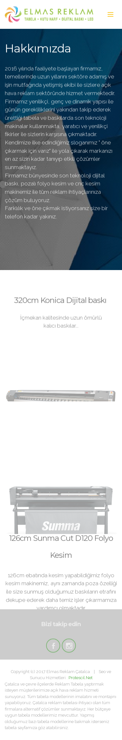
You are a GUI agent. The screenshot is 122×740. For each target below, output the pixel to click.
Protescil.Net (81, 677)
